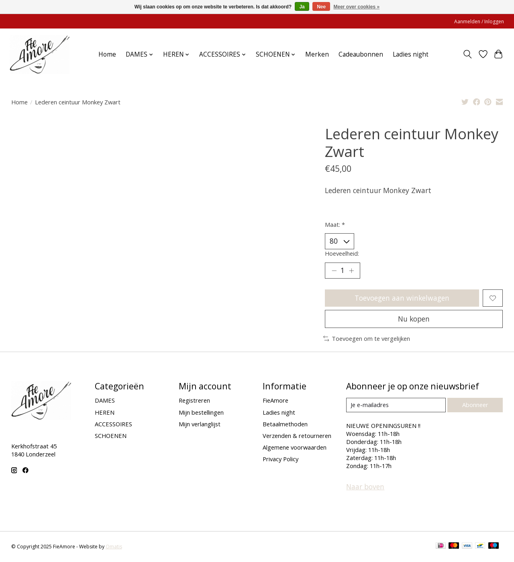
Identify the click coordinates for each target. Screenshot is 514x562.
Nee (321, 7)
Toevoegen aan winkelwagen (402, 298)
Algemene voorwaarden (294, 448)
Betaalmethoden (285, 424)
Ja (301, 7)
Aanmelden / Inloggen (479, 21)
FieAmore (275, 401)
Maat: (335, 224)
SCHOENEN (110, 436)
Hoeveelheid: (342, 253)
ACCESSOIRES (113, 424)
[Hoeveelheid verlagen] (334, 270)
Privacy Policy (280, 459)
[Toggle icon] (467, 54)
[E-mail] (395, 405)
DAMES (105, 401)
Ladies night (410, 54)
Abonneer (475, 405)
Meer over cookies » (357, 7)
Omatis (114, 547)
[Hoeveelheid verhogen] (351, 270)
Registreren (194, 401)
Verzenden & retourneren (297, 436)
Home (107, 54)
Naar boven (365, 487)
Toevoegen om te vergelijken (366, 339)
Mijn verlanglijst (199, 424)
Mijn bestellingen (201, 413)
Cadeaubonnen (361, 54)
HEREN (104, 413)
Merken (317, 54)
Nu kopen (414, 319)
